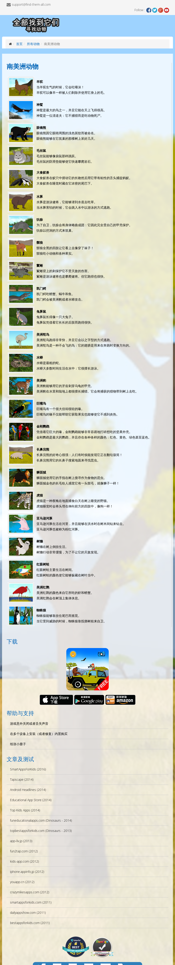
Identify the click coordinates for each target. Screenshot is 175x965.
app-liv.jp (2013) (21, 841)
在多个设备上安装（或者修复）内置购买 (38, 734)
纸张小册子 (18, 744)
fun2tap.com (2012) (24, 851)
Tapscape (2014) (21, 779)
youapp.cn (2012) (22, 882)
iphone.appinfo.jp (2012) (27, 871)
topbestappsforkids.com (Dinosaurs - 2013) (41, 830)
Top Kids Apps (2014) (25, 810)
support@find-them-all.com (31, 4)
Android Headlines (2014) (28, 790)
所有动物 (33, 44)
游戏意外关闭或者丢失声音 (29, 723)
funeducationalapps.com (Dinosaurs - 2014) (41, 820)
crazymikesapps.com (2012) (29, 892)
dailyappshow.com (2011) (28, 912)
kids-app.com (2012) (24, 861)
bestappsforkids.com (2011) (30, 923)
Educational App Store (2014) (30, 800)
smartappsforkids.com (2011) (30, 902)
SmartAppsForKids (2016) (28, 769)
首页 (19, 44)
